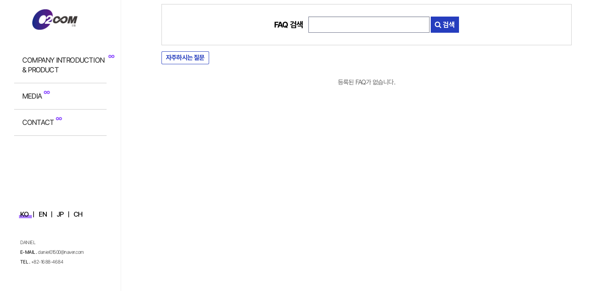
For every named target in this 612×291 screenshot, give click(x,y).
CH (77, 214)
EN (43, 214)
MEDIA (32, 96)
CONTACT (38, 122)
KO (24, 214)
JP (60, 214)
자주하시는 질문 (185, 57)
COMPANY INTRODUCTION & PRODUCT (63, 65)
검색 (445, 25)
